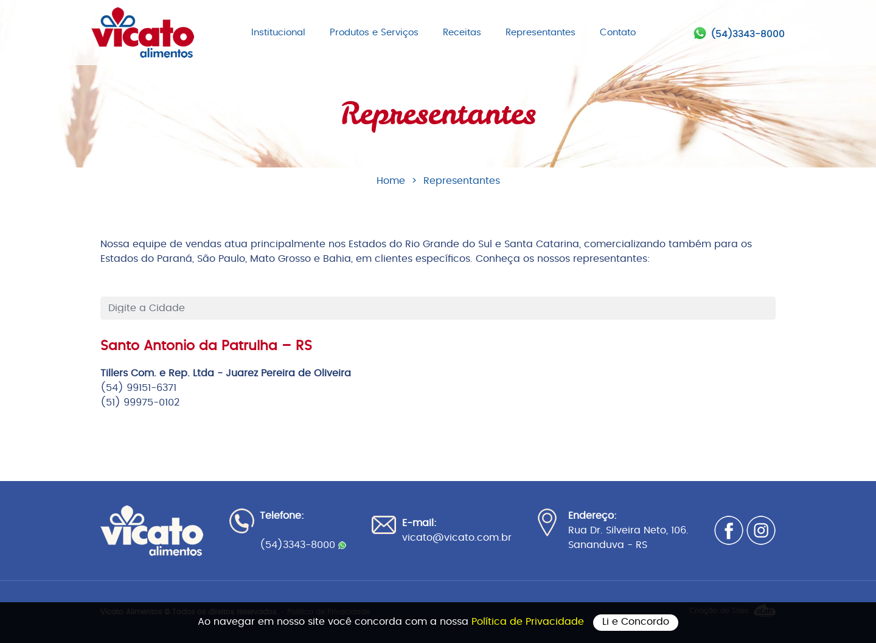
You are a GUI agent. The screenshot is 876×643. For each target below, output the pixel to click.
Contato (618, 32)
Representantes (540, 32)
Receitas (462, 32)
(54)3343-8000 (748, 34)
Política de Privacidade (529, 622)
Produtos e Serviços (374, 32)
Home (391, 181)
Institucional (278, 32)
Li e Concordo (635, 622)
